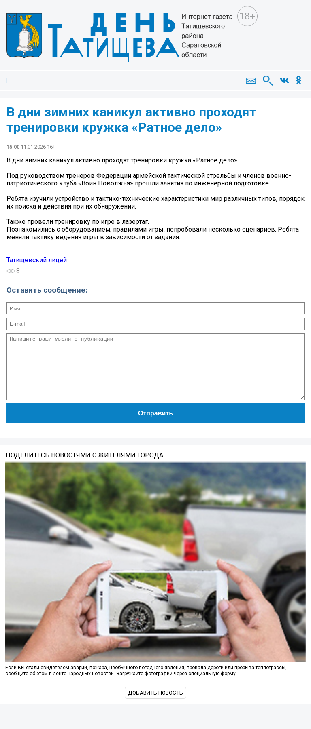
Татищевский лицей (36, 260)
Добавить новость (155, 705)
